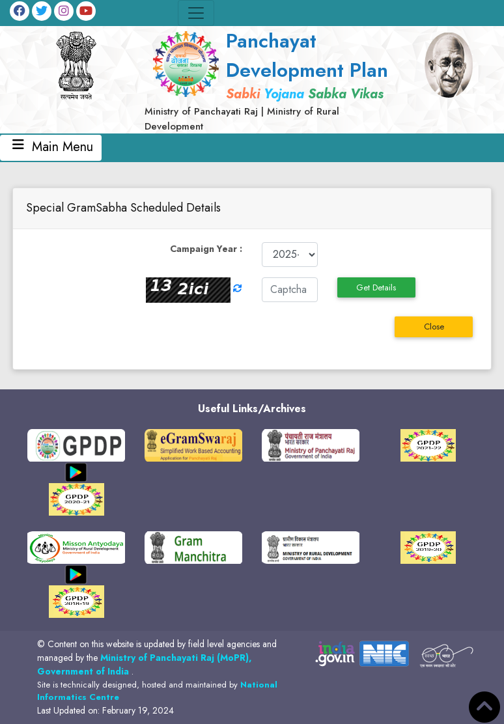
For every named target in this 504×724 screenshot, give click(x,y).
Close (434, 326)
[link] (272, 79)
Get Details (376, 287)
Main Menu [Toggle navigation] (50, 147)
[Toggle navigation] (196, 13)
